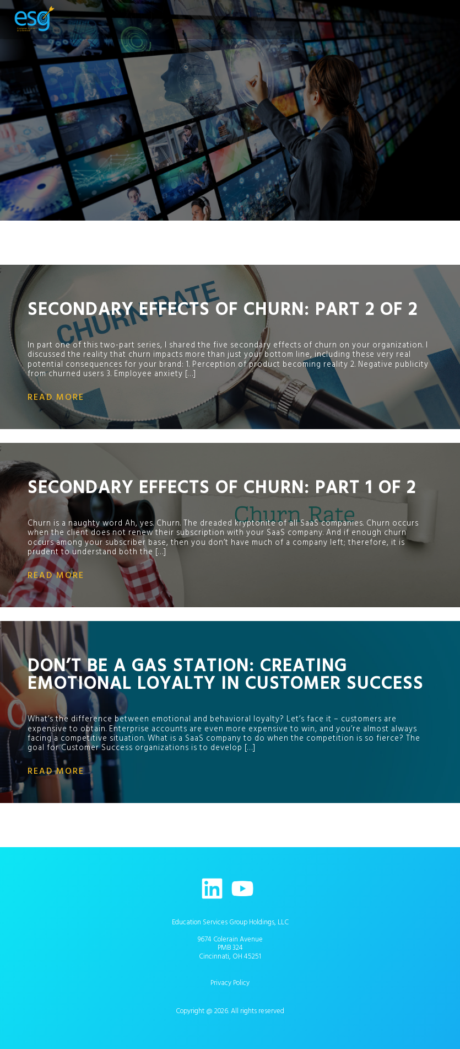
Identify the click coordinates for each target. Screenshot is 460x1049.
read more (56, 397)
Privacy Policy (230, 983)
